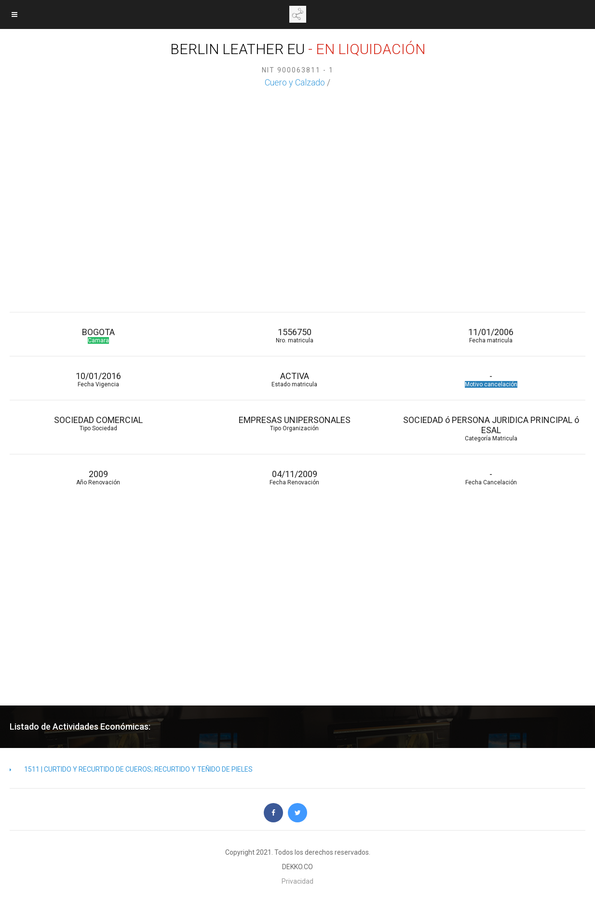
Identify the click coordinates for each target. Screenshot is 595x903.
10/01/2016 (98, 379)
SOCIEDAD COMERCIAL (98, 423)
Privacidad (297, 881)
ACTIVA (294, 379)
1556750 (294, 335)
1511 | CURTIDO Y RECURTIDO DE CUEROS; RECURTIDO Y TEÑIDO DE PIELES (131, 769)
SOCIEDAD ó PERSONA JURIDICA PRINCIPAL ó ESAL (490, 428)
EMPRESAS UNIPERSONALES (294, 423)
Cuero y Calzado (295, 82)
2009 (98, 477)
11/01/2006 (490, 335)
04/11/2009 (294, 477)
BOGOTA (98, 335)
